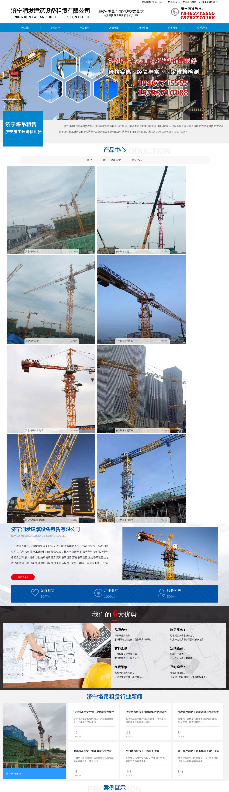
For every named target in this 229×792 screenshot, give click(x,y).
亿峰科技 (93, 790)
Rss (160, 2)
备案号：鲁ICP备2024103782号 (63, 783)
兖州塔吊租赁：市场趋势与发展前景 (198, 462)
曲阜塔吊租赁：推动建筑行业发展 (92, 501)
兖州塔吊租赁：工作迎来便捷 (142, 501)
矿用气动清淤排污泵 (31, 786)
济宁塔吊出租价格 (189, 270)
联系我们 (202, 27)
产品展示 (84, 27)
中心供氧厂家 (59, 786)
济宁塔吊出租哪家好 (136, 270)
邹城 (29, 790)
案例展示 (114, 27)
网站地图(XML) (149, 2)
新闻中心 (143, 27)
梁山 (46, 790)
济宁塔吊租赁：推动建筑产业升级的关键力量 (146, 466)
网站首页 (26, 27)
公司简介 (55, 27)
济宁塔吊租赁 (170, 2)
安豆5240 (47, 786)
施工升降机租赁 (112, 160)
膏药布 (17, 786)
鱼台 (57, 790)
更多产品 (137, 160)
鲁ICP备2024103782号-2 (111, 790)
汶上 (40, 790)
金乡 (51, 790)
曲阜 (23, 790)
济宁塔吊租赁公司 (187, 2)
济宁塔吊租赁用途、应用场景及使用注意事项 (93, 466)
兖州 (17, 790)
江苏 (68, 790)
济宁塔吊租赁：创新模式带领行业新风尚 (198, 505)
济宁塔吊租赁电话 (26, 270)
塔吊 (89, 160)
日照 (63, 790)
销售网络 (172, 27)
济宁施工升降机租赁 (208, 2)
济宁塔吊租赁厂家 (189, 216)
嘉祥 (34, 790)
